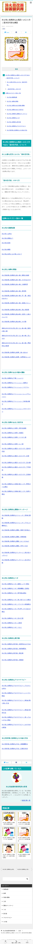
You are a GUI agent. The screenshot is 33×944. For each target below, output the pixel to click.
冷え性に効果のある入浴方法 (15, 109)
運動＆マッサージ (8, 905)
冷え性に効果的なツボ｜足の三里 (12, 618)
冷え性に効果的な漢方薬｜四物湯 (12, 660)
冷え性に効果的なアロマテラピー (16, 126)
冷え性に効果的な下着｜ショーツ (12, 378)
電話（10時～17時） (16, 941)
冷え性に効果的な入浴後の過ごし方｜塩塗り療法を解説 (9, 856)
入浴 (4, 28)
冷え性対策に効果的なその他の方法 (17, 130)
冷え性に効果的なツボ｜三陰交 (12, 623)
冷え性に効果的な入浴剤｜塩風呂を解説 (24, 855)
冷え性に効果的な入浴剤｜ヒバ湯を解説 (24, 869)
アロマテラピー (7, 917)
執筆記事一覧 (26, 800)
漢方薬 (5, 913)
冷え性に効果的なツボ (13, 118)
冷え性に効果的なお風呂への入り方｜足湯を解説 (24, 823)
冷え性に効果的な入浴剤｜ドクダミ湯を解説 (9, 838)
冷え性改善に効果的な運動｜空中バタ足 (15, 546)
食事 (4, 893)
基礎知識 (5, 889)
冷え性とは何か (7, 233)
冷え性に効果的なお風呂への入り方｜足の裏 (16, 462)
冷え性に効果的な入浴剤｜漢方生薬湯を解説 (9, 823)
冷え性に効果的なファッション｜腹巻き (15, 383)
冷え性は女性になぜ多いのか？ (12, 254)
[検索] (16, 879)
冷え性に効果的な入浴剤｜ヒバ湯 (12, 444)
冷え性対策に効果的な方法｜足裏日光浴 (15, 748)
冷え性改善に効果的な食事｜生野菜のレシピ (16, 357)
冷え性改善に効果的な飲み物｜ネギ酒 (14, 321)
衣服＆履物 (6, 897)
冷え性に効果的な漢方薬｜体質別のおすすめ (16, 644)
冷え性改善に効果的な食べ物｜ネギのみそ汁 (16, 280)
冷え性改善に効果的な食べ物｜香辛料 (14, 291)
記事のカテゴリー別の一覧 (13, 93)
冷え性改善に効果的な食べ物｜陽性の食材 (15, 275)
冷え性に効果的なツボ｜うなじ (12, 627)
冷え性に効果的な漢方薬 (14, 122)
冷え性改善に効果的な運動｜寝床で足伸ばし (16, 530)
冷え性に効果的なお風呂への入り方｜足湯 (15, 456)
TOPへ (27, 941)
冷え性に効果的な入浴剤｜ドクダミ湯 (14, 437)
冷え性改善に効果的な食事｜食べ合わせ (15, 352)
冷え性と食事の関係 (12, 101)
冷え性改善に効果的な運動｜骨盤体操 (14, 536)
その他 (5, 921)
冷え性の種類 (6, 249)
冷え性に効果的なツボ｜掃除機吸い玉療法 (15, 588)
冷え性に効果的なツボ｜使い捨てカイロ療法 (16, 599)
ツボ (4, 909)
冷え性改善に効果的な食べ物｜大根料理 (15, 284)
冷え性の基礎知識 (12, 97)
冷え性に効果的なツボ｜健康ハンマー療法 (15, 584)
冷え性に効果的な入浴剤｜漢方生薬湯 (14, 428)
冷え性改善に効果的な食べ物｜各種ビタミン (16, 303)
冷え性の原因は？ (7, 238)
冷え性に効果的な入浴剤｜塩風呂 (12, 433)
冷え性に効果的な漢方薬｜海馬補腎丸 (14, 648)
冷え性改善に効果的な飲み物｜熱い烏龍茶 (15, 309)
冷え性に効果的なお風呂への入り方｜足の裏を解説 (24, 839)
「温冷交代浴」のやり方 (14, 89)
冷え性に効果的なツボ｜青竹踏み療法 (14, 593)
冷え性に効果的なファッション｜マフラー (15, 387)
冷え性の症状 (6, 243)
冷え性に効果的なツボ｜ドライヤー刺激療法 (16, 604)
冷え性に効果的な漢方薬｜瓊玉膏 (12, 653)
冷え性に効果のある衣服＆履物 (16, 105)
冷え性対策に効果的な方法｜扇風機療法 (15, 744)
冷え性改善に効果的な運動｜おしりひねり (15, 541)
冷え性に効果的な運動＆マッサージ (17, 113)
